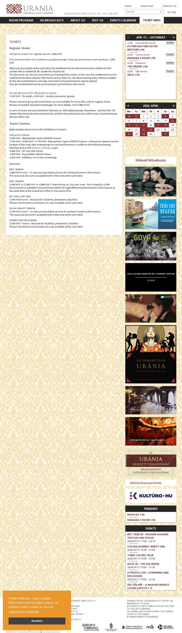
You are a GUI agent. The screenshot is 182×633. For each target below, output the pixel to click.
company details (74, 614)
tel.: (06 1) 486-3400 (108, 13)
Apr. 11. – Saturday (150, 37)
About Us (77, 20)
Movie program (21, 20)
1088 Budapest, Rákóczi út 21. (80, 13)
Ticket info (151, 20)
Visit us (97, 20)
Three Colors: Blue (140, 555)
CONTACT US (169, 6)
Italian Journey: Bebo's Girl (146, 546)
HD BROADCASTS (52, 20)
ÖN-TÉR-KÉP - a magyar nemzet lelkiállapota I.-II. (148, 586)
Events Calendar (123, 20)
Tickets (170, 42)
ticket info (71, 608)
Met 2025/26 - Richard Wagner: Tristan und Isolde (148, 536)
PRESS (128, 6)
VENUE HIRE (146, 6)
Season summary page (44, 147)
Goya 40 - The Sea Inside (143, 564)
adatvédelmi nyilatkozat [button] (24, 611)
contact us (71, 611)
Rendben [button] (36, 620)
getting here (72, 606)
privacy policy (73, 619)
